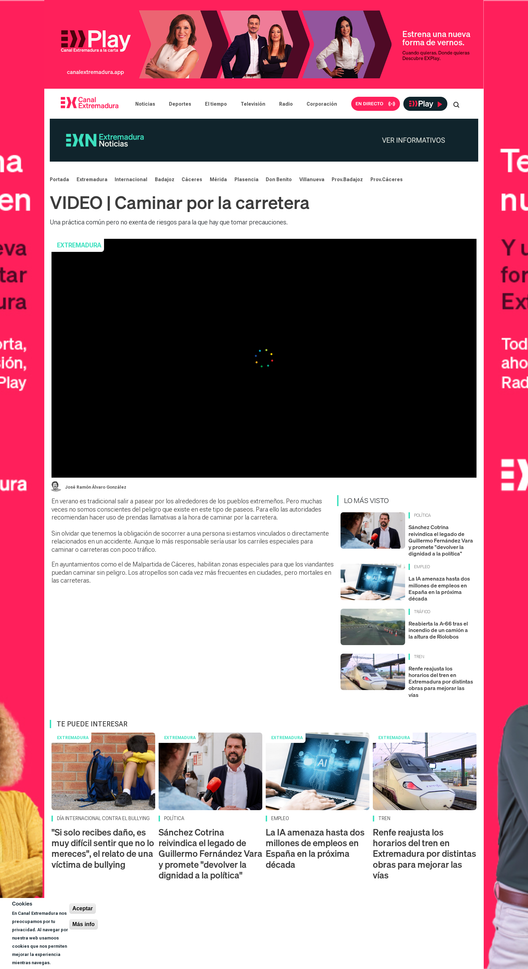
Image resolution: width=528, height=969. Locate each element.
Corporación (322, 104)
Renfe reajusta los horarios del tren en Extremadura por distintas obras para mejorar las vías (441, 681)
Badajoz (164, 179)
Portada (59, 179)
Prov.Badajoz (347, 179)
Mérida (218, 179)
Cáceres (192, 179)
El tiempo (216, 104)
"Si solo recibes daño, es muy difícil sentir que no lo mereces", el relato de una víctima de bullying (102, 848)
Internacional (131, 179)
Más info (83, 924)
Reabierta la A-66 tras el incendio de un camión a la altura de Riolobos (438, 630)
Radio (286, 104)
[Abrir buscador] (456, 104)
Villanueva (311, 179)
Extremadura (92, 179)
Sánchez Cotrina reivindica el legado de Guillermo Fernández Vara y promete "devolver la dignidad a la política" (441, 540)
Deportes (180, 104)
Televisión (253, 104)
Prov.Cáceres (386, 179)
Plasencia (246, 179)
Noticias (145, 104)
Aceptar (82, 908)
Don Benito (279, 179)
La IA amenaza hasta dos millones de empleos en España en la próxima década (439, 588)
